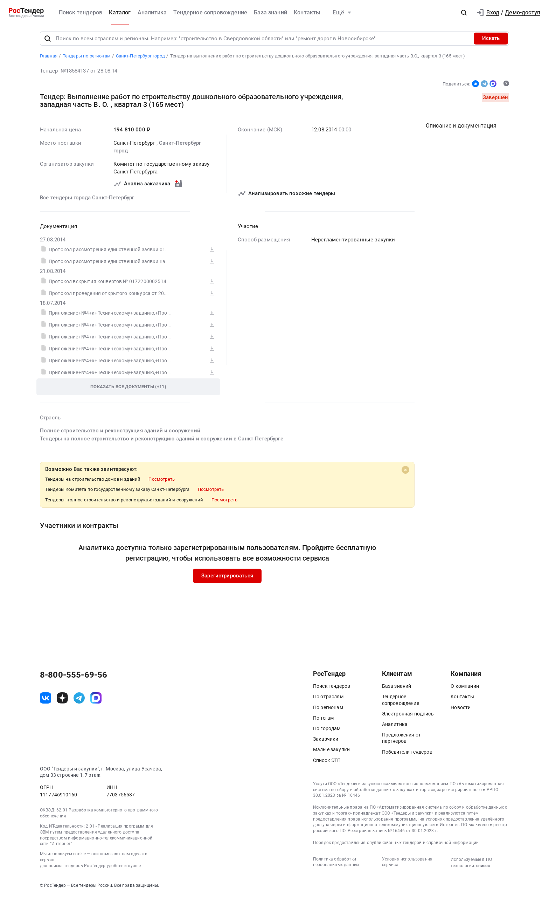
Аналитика (152, 12)
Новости (461, 709)
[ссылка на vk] (45, 699)
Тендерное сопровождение (210, 12)
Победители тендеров (407, 753)
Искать (491, 40)
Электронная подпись (408, 715)
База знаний (270, 12)
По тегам (323, 719)
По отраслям (328, 698)
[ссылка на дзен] (62, 699)
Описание (461, 127)
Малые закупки (331, 751)
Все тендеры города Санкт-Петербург (87, 199)
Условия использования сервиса (407, 863)
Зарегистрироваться (227, 577)
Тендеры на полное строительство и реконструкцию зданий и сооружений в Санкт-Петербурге (161, 440)
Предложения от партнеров (401, 740)
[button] (464, 12)
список (483, 867)
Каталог (120, 12)
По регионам (328, 709)
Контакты (307, 12)
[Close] (405, 471)
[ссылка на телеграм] (79, 699)
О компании (465, 688)
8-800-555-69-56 (73, 676)
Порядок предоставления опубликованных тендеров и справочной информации (396, 844)
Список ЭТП (327, 762)
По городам (327, 730)
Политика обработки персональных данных (336, 863)
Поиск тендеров (80, 12)
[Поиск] (47, 40)
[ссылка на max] (96, 699)
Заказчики (325, 740)
